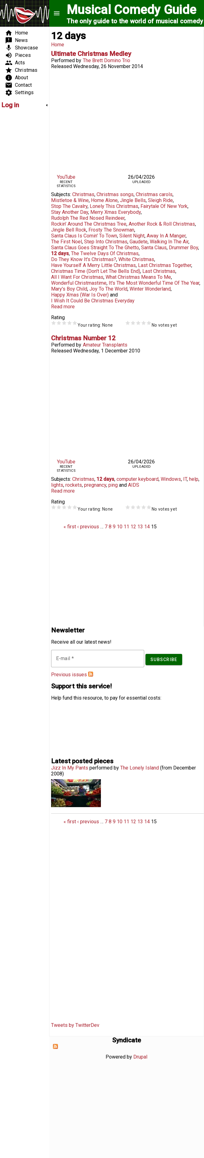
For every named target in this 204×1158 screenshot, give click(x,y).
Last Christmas (158, 271)
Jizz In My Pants (69, 768)
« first (70, 527)
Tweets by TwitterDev (75, 1025)
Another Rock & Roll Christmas (162, 224)
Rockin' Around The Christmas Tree (88, 224)
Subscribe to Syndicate (55, 1046)
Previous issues (69, 675)
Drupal (140, 1057)
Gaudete (139, 242)
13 (140, 527)
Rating (58, 317)
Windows (171, 479)
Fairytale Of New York (163, 206)
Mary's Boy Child (69, 289)
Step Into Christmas (105, 242)
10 (119, 527)
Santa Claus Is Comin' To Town (84, 236)
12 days (60, 253)
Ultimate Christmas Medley (91, 53)
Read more (63, 307)
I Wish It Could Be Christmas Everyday (93, 301)
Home (57, 45)
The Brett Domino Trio (106, 60)
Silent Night (132, 236)
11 (126, 527)
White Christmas (136, 259)
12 (133, 527)
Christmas (83, 194)
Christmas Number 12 (83, 338)
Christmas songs (115, 194)
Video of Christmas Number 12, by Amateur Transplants (126, 404)
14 (147, 527)
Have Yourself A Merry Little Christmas (93, 265)
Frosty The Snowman (111, 230)
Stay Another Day (69, 212)
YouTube (66, 177)
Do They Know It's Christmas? (83, 259)
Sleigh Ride (160, 200)
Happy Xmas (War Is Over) (80, 295)
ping (113, 485)
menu (56, 13)
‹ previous (88, 527)
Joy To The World (108, 289)
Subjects (60, 194)
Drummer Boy (183, 247)
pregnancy (95, 485)
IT (185, 479)
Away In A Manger (166, 236)
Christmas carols (154, 194)
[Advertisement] (20, 207)
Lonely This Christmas (114, 206)
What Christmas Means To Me (138, 277)
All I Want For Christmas (77, 277)
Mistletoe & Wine (70, 200)
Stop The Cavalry (69, 206)
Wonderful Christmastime (79, 283)
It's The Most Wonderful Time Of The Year (154, 283)
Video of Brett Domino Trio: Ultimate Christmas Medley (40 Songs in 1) (126, 120)
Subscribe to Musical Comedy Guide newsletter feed (90, 674)
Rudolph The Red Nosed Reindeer (88, 218)
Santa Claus (154, 247)
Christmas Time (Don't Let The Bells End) (95, 271)
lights (57, 485)
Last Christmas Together (164, 265)
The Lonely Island (139, 768)
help (193, 479)
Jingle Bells (133, 200)
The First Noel (66, 242)
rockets (73, 485)
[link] (24, 105)
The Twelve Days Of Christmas (105, 253)
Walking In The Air (169, 242)
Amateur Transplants (105, 345)
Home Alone (104, 200)
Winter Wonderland (150, 289)
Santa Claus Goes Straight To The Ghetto (95, 247)
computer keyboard (137, 479)
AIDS (133, 485)
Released (61, 66)
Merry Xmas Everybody (115, 212)
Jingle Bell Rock (68, 230)
